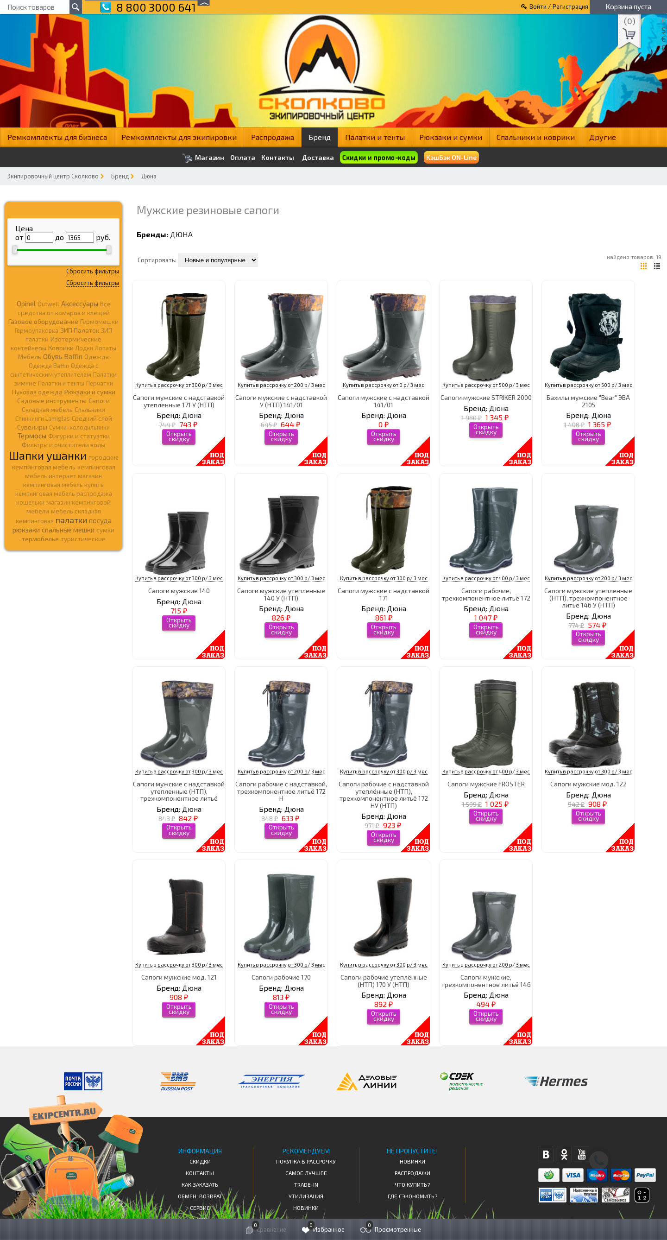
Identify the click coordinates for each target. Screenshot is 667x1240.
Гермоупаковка (36, 330)
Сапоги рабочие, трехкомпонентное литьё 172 (486, 594)
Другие (602, 137)
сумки (105, 530)
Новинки (306, 1207)
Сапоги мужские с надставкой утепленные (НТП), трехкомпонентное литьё (179, 791)
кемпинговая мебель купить (63, 484)
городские (103, 457)
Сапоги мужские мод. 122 (588, 784)
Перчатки (99, 383)
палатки (71, 520)
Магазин (203, 158)
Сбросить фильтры (92, 271)
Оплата (242, 157)
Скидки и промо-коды (378, 157)
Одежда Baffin (49, 365)
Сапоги (99, 401)
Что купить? (412, 1184)
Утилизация (306, 1196)
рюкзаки (26, 529)
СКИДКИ (200, 1161)
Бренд (319, 137)
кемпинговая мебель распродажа (63, 493)
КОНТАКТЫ (200, 1173)
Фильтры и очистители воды (63, 445)
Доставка (318, 157)
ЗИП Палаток (79, 330)
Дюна (149, 176)
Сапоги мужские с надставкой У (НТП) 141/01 (281, 400)
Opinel (26, 303)
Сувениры (32, 427)
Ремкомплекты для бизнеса (57, 137)
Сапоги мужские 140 (179, 591)
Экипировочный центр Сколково (53, 176)
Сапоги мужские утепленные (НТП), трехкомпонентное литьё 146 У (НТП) (588, 598)
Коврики (61, 348)
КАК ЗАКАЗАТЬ (200, 1184)
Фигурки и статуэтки (79, 436)
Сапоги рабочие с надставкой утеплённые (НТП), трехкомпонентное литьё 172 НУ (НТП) (384, 794)
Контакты (277, 157)
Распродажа (272, 137)
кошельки (30, 502)
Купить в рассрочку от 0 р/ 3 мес (383, 385)
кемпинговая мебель (44, 467)
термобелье (40, 539)
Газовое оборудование (43, 321)
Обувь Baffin (62, 356)
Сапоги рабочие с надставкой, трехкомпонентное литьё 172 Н (281, 791)
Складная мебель (47, 409)
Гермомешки (99, 321)
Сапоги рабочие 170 (281, 977)
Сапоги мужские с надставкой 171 (383, 594)
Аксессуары (79, 303)
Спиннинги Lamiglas (42, 418)
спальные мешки (68, 529)
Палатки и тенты (375, 137)
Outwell (48, 304)
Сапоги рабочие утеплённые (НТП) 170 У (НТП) (383, 980)
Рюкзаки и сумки (450, 137)
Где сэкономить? (412, 1196)
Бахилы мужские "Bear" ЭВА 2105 (588, 400)
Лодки (84, 348)
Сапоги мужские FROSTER (486, 784)
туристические (83, 539)
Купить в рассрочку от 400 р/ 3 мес (486, 578)
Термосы (32, 435)
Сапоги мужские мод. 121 (179, 977)
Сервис (200, 1207)
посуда (100, 520)
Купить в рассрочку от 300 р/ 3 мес (179, 385)
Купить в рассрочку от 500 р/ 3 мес (486, 385)
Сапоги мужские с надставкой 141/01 (383, 400)
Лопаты (105, 348)
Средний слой (92, 418)
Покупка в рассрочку (306, 1161)
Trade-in (306, 1184)
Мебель (29, 357)
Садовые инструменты (52, 401)
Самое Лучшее (306, 1173)
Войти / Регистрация (558, 6)
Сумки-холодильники (79, 427)
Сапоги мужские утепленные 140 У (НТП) (281, 594)
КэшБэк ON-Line (451, 157)
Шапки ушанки (48, 455)
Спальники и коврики (536, 137)
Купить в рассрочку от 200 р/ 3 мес (281, 385)
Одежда (96, 357)
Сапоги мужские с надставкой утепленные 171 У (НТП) (179, 400)
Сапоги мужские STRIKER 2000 (486, 397)
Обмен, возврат (200, 1196)
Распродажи (412, 1173)
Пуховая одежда (37, 392)
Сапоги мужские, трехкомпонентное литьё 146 (486, 980)
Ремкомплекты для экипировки (179, 137)
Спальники (90, 409)
